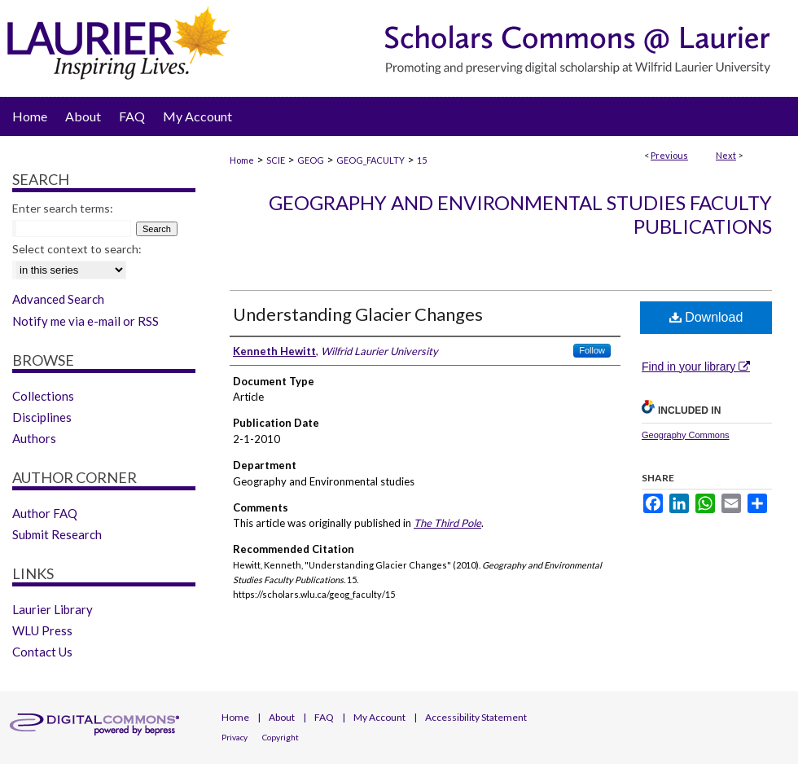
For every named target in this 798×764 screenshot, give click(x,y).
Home (242, 160)
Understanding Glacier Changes (358, 314)
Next (726, 155)
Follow (592, 350)
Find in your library (696, 366)
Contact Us (42, 651)
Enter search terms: (62, 208)
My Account (379, 717)
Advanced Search (58, 299)
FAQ (324, 717)
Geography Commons (686, 435)
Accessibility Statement (476, 717)
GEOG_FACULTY (370, 160)
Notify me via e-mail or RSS (85, 321)
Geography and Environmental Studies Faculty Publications (520, 214)
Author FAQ (44, 513)
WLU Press (42, 630)
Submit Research (57, 534)
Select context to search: (77, 249)
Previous (669, 155)
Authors (34, 438)
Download (706, 317)
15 (422, 160)
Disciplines (42, 417)
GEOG (310, 160)
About (282, 717)
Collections (43, 396)
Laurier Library (52, 609)
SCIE (275, 160)
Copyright (280, 737)
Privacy (234, 737)
